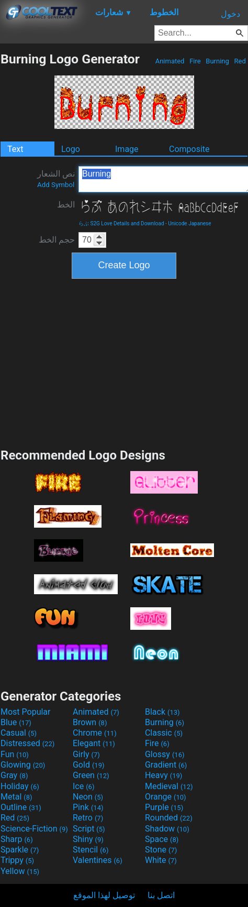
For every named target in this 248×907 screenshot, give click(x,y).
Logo (70, 149)
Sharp (17, 839)
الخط (66, 205)
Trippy (17, 860)
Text (15, 149)
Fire (195, 61)
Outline (21, 807)
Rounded (169, 818)
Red (239, 61)
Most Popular (26, 712)
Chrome (95, 733)
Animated (169, 61)
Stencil (90, 850)
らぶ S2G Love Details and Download (121, 223)
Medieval (169, 786)
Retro (88, 818)
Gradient (166, 765)
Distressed (27, 743)
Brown (90, 722)
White (161, 860)
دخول (230, 14)
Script (89, 829)
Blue (16, 722)
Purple (164, 807)
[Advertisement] (124, 362)
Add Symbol (55, 185)
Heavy (163, 775)
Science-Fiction (34, 829)
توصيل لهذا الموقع (104, 895)
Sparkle (20, 850)
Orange (165, 797)
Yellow (20, 871)
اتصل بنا (161, 895)
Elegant (94, 743)
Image (127, 149)
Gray (14, 775)
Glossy (165, 754)
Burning (217, 61)
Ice (83, 786)
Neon (88, 797)
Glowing (23, 765)
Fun (15, 754)
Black (162, 712)
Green (91, 775)
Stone (161, 850)
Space (161, 839)
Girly (86, 754)
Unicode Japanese (189, 223)
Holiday (20, 786)
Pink (88, 807)
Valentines (97, 860)
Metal (16, 797)
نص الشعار (56, 179)
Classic (164, 733)
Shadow (167, 829)
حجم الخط (57, 240)
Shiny (88, 839)
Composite (189, 149)
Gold (89, 765)
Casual (19, 733)
